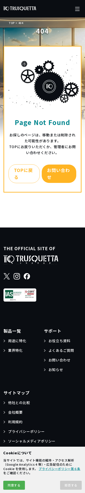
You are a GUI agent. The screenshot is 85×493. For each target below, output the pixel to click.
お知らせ (56, 369)
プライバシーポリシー (26, 431)
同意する (14, 485)
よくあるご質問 (61, 350)
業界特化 (15, 350)
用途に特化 (17, 340)
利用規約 (15, 421)
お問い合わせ (58, 173)
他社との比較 (19, 402)
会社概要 (15, 412)
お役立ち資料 (60, 340)
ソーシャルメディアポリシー (32, 441)
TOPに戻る (23, 173)
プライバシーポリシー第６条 (59, 469)
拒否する (70, 485)
